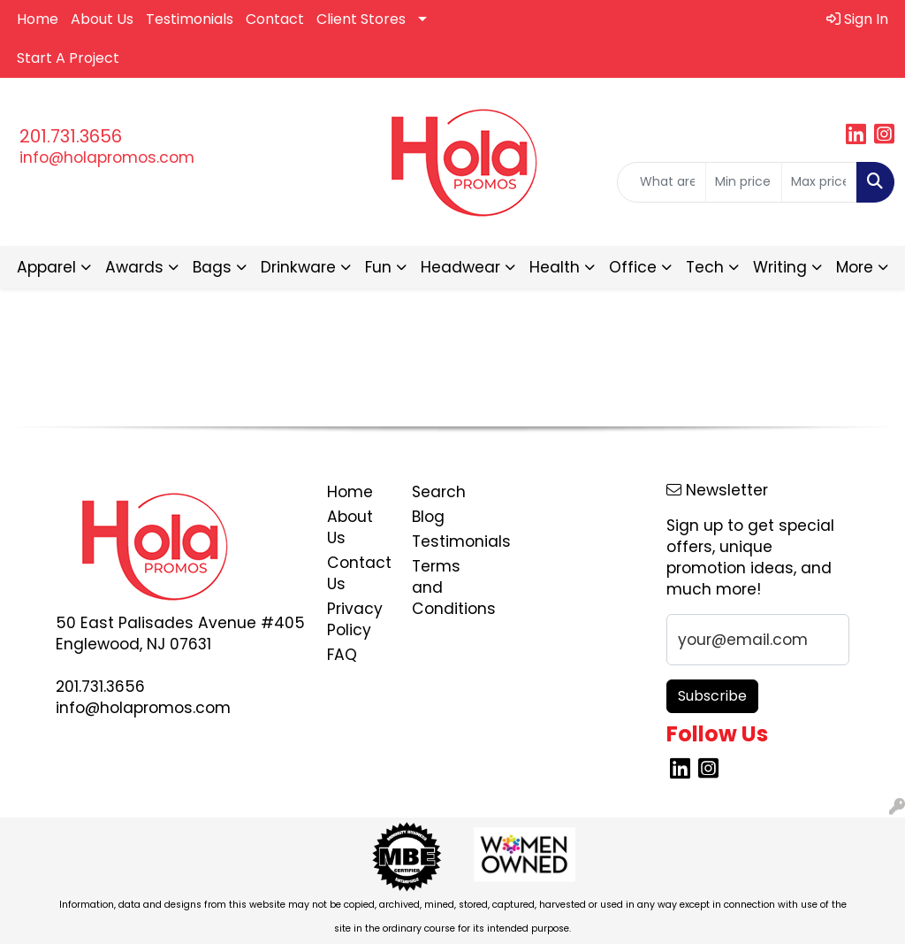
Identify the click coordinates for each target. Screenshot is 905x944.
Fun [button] (378, 267)
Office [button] (633, 267)
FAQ (342, 654)
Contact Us (359, 573)
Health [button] (554, 267)
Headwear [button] (460, 267)
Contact (275, 19)
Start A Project (68, 58)
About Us (102, 19)
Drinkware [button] (298, 267)
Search (439, 492)
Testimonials (189, 19)
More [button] (854, 267)
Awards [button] (134, 267)
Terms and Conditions (443, 587)
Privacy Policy (355, 619)
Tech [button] (705, 267)
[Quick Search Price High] (819, 182)
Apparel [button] (46, 267)
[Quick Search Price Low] (743, 182)
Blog (428, 516)
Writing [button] (780, 267)
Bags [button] (212, 267)
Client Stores (361, 19)
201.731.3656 (70, 136)
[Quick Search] (661, 182)
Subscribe (712, 696)
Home (37, 19)
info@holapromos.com (106, 157)
